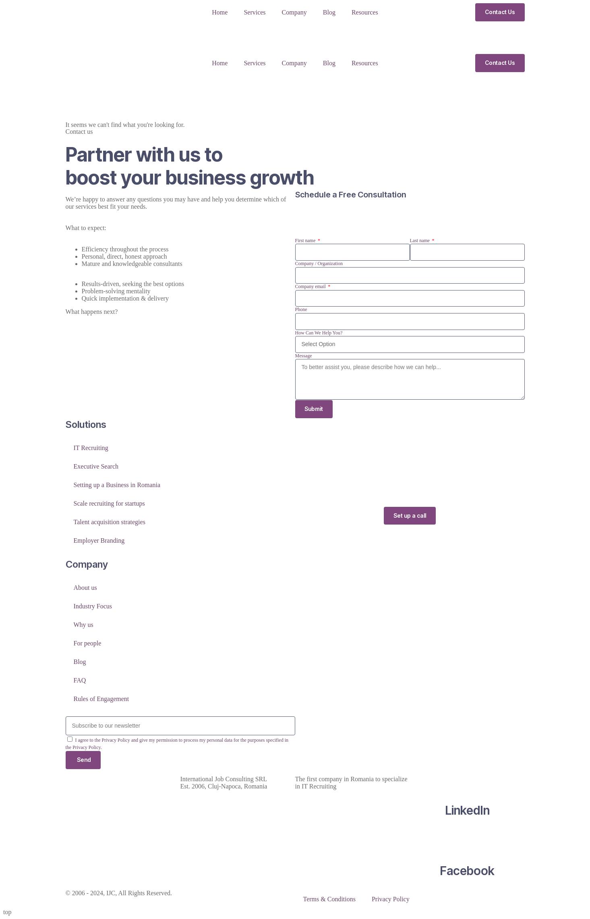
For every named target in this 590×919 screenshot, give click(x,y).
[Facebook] (467, 840)
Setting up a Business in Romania (117, 484)
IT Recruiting (91, 447)
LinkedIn (467, 810)
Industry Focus (93, 606)
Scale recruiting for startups (109, 503)
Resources (365, 12)
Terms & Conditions (329, 899)
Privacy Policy (391, 899)
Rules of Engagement (101, 698)
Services (254, 12)
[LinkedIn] (467, 779)
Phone (301, 309)
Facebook (467, 870)
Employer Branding (99, 540)
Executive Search (96, 466)
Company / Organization (319, 263)
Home (220, 12)
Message (303, 356)
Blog (329, 12)
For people (87, 643)
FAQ (80, 680)
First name (306, 240)
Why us (83, 624)
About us (85, 587)
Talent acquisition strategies (109, 522)
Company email (311, 286)
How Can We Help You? (319, 333)
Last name (420, 240)
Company (294, 12)
